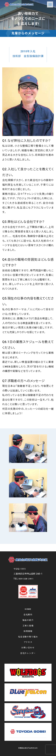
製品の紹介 (28, 620)
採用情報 (28, 631)
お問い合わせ (27, 648)
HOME (28, 609)
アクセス (28, 642)
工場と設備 (28, 626)
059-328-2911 (26, 579)
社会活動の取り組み (28, 637)
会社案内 (28, 614)
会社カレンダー (28, 653)
